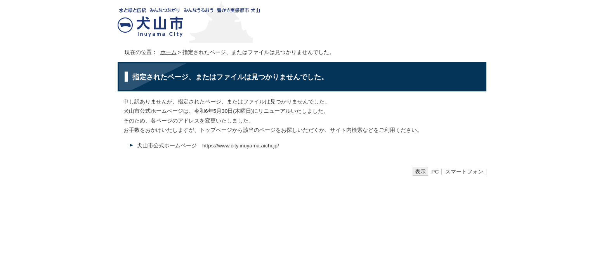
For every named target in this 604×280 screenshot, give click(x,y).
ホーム (168, 52)
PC (435, 172)
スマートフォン (464, 172)
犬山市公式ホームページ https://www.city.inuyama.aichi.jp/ (208, 146)
